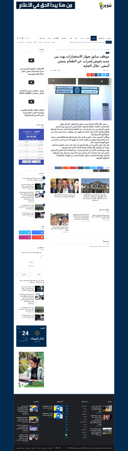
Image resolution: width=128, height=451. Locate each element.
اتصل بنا (40, 42)
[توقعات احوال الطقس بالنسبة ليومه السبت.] (58, 408)
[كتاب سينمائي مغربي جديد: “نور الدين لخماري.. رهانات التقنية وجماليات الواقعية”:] (39, 187)
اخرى (85, 419)
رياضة (82, 38)
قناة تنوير (55, 38)
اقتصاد (88, 38)
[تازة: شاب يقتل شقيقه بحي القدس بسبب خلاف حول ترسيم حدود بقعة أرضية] (39, 207)
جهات (70, 38)
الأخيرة (39, 274)
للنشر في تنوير (46, 42)
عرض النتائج (31, 265)
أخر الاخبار (83, 429)
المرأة (84, 434)
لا (41, 258)
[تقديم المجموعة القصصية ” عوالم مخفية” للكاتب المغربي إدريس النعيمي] (33, 420)
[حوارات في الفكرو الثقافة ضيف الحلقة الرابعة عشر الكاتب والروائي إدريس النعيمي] (33, 437)
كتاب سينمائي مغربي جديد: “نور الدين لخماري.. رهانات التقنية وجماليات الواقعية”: (27, 186)
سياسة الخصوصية (21, 42)
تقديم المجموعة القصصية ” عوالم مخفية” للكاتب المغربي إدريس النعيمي (22, 419)
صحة (85, 427)
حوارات (49, 38)
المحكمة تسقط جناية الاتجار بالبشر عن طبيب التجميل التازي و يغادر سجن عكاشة (59, 228)
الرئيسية (109, 38)
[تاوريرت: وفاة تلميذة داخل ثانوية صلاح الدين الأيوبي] (39, 215)
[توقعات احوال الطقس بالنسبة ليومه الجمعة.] (58, 416)
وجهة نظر (84, 414)
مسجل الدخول (99, 246)
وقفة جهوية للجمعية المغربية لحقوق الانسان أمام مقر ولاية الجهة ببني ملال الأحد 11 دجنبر (100, 217)
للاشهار (34, 42)
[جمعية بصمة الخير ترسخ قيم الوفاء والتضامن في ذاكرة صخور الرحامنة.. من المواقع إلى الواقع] (107, 431)
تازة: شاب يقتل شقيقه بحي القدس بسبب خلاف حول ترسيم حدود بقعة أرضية (26, 206)
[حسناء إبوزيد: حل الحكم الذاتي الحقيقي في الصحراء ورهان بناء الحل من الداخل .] (33, 427)
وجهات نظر (42, 38)
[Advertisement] (64, 23)
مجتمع (94, 38)
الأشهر (23, 274)
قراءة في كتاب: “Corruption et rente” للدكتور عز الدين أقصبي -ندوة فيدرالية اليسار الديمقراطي (22, 410)
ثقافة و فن (64, 38)
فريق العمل (29, 42)
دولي (76, 38)
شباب (85, 424)
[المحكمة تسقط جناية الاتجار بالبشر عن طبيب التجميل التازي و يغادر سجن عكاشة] (59, 220)
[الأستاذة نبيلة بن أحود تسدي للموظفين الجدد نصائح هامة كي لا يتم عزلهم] (107, 408)
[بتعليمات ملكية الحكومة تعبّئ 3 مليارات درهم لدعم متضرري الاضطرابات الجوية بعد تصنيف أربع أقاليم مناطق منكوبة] (107, 418)
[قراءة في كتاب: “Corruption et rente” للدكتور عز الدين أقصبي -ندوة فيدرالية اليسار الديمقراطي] (33, 408)
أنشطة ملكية (101, 38)
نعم (41, 256)
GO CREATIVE (70, 448)
